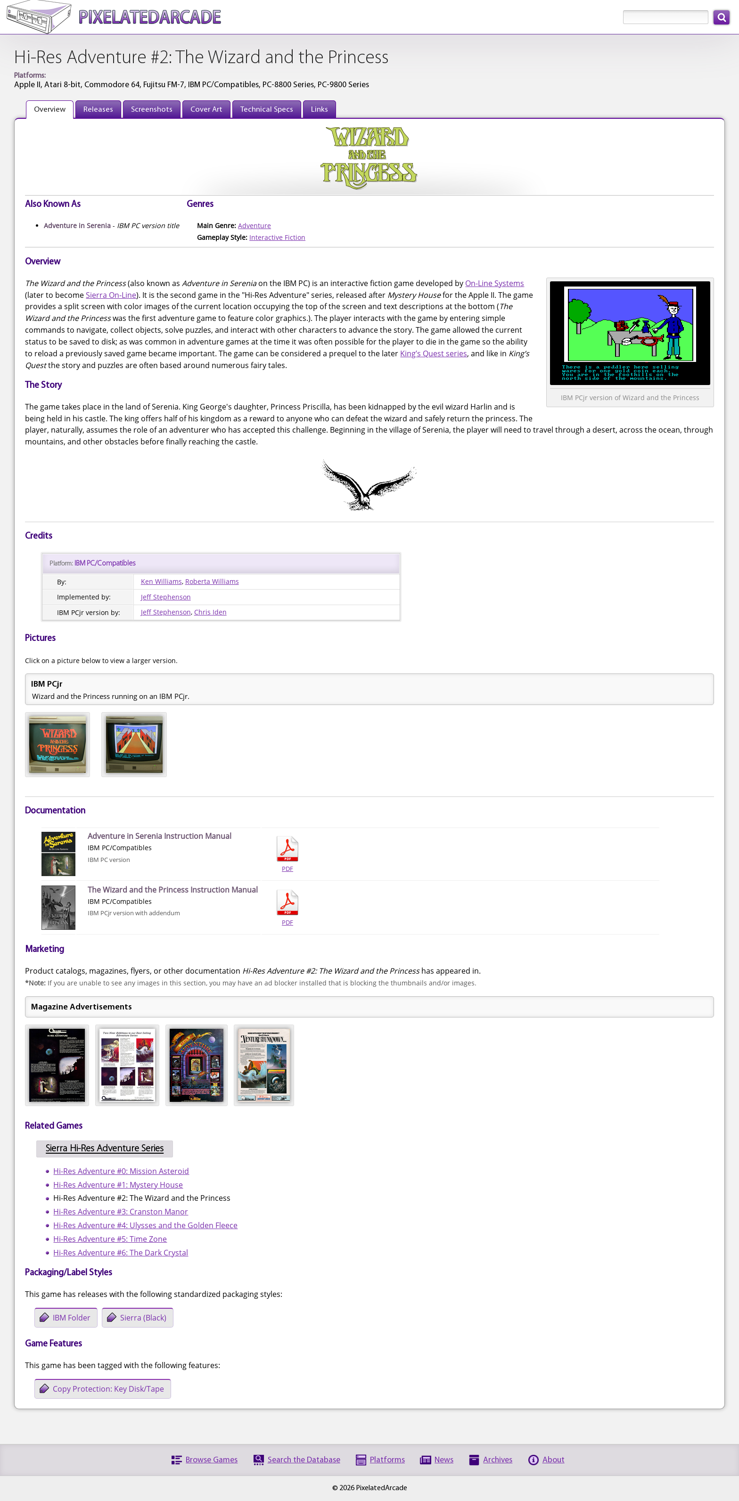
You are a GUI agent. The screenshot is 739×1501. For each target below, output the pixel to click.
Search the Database (304, 1460)
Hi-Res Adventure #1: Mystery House (118, 1185)
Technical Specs (266, 110)
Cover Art (206, 110)
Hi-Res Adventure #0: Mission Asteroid (121, 1171)
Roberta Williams (212, 581)
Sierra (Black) (143, 1317)
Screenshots (151, 110)
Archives (497, 1460)
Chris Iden (210, 611)
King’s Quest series (433, 353)
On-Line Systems (494, 283)
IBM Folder (71, 1317)
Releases (98, 110)
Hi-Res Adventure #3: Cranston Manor (120, 1211)
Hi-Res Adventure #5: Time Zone (110, 1239)
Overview (50, 110)
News (444, 1460)
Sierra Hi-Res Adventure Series (105, 1149)
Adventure (254, 225)
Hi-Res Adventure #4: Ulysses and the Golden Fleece (145, 1225)
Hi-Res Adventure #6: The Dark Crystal (120, 1252)
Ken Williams (161, 581)
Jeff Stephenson (166, 596)
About (553, 1460)
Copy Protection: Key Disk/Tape (108, 1389)
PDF (287, 854)
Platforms (387, 1460)
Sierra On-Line (111, 295)
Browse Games (212, 1460)
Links (319, 110)
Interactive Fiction (277, 237)
